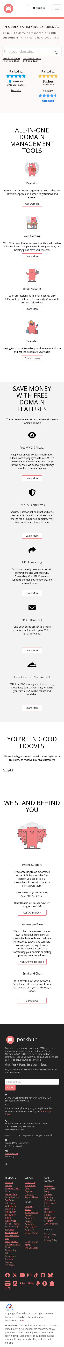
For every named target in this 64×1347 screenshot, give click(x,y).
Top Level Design (26, 1317)
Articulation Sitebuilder (10, 1213)
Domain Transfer (9, 1260)
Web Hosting (11, 1206)
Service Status (31, 1233)
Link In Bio (10, 1208)
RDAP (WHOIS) (31, 1212)
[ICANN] (9, 1307)
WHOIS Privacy (12, 1235)
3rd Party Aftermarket (11, 1202)
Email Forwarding (10, 1249)
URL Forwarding (10, 1254)
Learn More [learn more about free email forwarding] (32, 650)
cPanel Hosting (12, 1223)
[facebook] (7, 1276)
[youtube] (22, 1276)
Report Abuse (31, 1197)
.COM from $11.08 (11, 58)
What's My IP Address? (31, 1229)
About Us (48, 1185)
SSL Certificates (12, 1244)
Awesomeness (51, 1223)
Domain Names (9, 1184)
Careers (48, 1194)
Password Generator (30, 1217)
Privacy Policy (50, 1240)
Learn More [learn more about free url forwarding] (32, 593)
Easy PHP (9, 1229)
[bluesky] (50, 1276)
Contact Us (30, 1182)
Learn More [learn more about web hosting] (32, 256)
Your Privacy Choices (50, 1236)
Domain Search (28, 1208)
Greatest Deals (12, 1188)
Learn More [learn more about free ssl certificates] (32, 535)
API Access (10, 1264)
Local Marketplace (11, 1193)
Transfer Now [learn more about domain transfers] (32, 358)
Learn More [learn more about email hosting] (32, 308)
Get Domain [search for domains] (32, 203)
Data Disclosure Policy (49, 1211)
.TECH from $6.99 (11, 61)
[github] (43, 1276)
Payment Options (29, 1193)
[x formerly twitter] (14, 1276)
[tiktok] (36, 1276)
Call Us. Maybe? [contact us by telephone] (32, 912)
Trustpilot (16, 90)
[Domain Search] (27, 51)
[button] (56, 51)
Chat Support (11, 1153)
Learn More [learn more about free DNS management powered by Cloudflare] (32, 707)
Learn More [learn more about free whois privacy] (32, 478)
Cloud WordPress (10, 1219)
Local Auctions (12, 1197)
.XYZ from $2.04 (30, 61)
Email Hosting (11, 1232)
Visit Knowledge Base (32, 961)
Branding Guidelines (49, 1199)
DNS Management (11, 1240)
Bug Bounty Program (49, 1219)
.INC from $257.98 (32, 58)
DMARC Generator (30, 1223)
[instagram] (29, 1276)
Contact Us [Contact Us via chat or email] (32, 1000)
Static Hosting (11, 1226)
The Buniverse (31, 1247)
